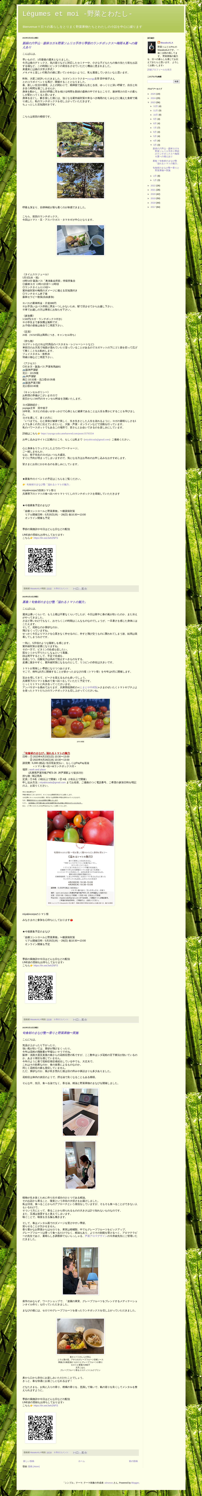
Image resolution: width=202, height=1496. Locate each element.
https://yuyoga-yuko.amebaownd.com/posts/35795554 (67, 433)
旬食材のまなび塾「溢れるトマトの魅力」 (49, 484)
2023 (153, 102)
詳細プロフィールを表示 (159, 69)
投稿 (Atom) (34, 1466)
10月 (156, 114)
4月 (155, 140)
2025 (153, 94)
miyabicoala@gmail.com (97, 439)
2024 (153, 98)
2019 (153, 198)
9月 (155, 119)
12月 (156, 106)
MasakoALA (167, 42)
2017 (153, 207)
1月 (155, 180)
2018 (153, 202)
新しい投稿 (28, 1461)
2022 (153, 185)
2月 (155, 176)
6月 (155, 132)
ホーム (81, 1461)
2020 (153, 194)
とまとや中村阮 (88, 687)
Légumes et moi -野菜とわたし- (77, 14)
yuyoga (91, 78)
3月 (155, 145)
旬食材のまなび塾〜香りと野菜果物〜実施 (50, 1033)
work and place (37, 769)
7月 (155, 127)
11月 (156, 110)
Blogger (135, 1482)
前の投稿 (133, 1461)
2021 (153, 190)
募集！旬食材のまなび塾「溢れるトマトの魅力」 (54, 602)
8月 (155, 123)
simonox (109, 1482)
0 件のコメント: (61, 588)
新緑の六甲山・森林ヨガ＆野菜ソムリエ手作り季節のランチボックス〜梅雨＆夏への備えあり (166, 152)
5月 (155, 136)
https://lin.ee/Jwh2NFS (46, 538)
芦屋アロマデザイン (96, 1236)
